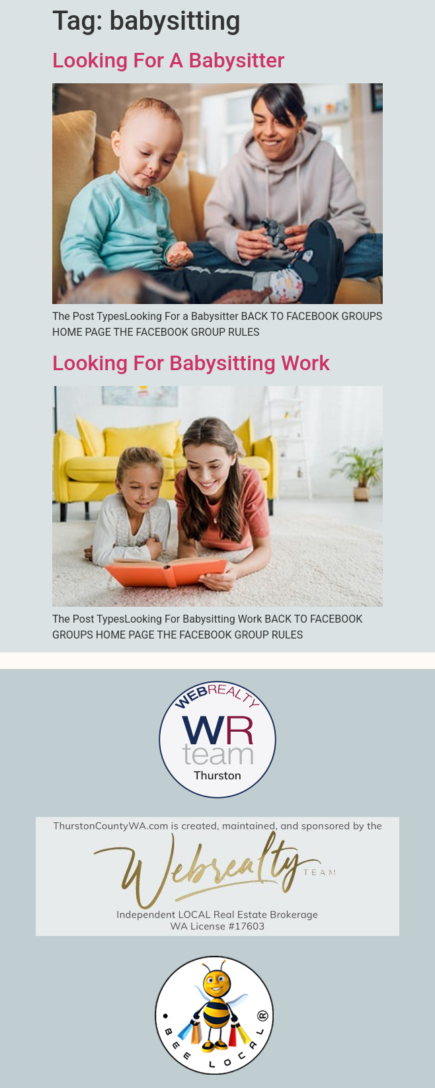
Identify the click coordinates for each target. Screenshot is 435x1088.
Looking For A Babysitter (168, 60)
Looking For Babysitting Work (191, 362)
